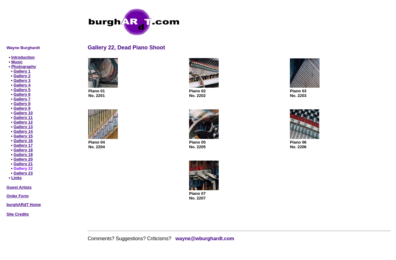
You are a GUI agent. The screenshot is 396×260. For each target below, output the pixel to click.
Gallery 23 (23, 173)
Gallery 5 (22, 89)
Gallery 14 (23, 131)
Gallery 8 (22, 103)
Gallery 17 (23, 145)
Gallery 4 (22, 85)
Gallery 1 (22, 71)
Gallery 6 (22, 94)
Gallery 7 (22, 99)
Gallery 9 (22, 108)
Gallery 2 (22, 75)
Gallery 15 (23, 136)
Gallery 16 (23, 140)
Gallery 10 (23, 113)
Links (16, 177)
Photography (23, 66)
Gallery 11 (23, 117)
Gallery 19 (23, 154)
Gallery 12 (23, 122)
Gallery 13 (23, 126)
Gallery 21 (23, 163)
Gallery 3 (22, 80)
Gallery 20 (23, 159)
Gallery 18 (23, 150)
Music (17, 62)
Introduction (23, 57)
